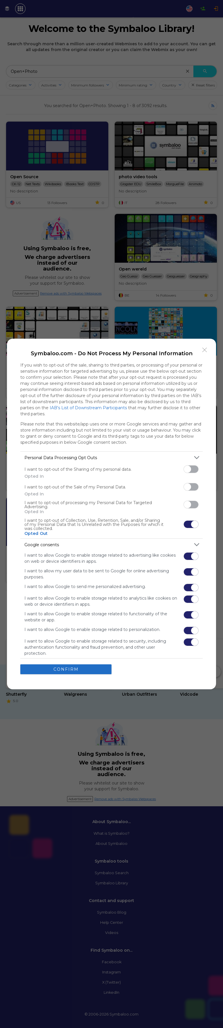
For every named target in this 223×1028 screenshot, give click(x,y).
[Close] (204, 350)
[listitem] (111, 457)
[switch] (191, 469)
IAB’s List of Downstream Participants (88, 407)
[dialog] (111, 514)
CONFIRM (66, 669)
